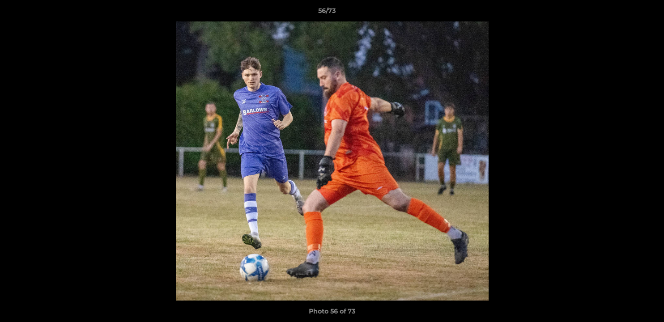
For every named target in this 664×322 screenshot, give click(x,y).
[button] (626, 13)
